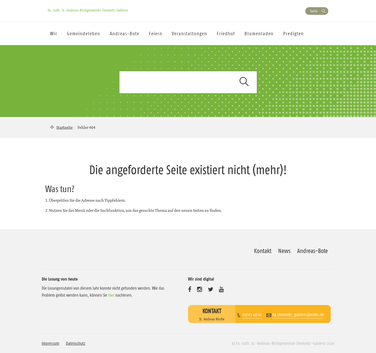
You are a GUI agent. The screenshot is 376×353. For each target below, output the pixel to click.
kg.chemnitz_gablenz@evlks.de (298, 314)
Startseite (64, 127)
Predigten (293, 33)
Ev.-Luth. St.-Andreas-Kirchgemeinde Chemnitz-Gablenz (88, 10)
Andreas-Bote (124, 33)
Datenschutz (75, 343)
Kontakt (262, 251)
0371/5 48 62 (252, 314)
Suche (313, 11)
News (284, 251)
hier (111, 295)
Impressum (50, 343)
